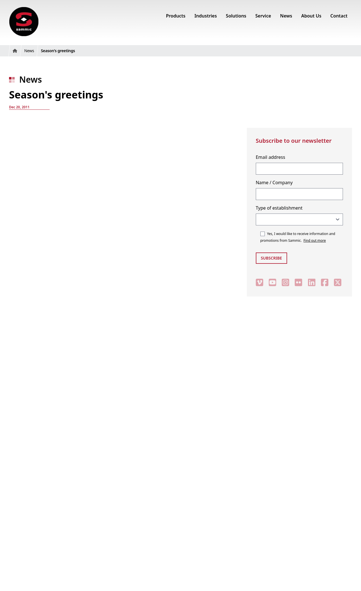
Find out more (314, 240)
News (30, 79)
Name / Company (274, 182)
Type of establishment (279, 208)
